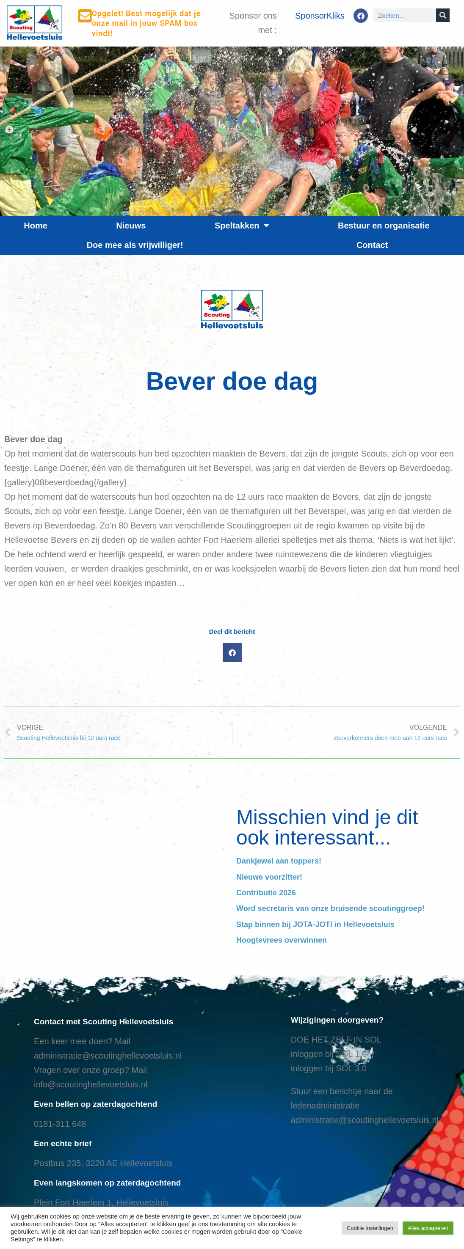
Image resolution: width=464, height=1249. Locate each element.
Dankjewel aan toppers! (278, 861)
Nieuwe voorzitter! (269, 877)
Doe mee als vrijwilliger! (135, 245)
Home (35, 225)
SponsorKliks (320, 15)
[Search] (443, 15)
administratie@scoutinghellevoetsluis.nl (108, 1055)
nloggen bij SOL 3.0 (330, 1068)
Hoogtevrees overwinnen (281, 940)
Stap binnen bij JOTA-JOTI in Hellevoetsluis (315, 924)
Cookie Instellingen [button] (370, 1228)
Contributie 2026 (266, 893)
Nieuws (131, 225)
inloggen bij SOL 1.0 (329, 1054)
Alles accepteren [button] (428, 1228)
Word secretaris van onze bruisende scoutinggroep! (330, 908)
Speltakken (242, 225)
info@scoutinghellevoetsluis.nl (90, 1084)
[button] (232, 652)
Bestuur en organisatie (384, 225)
